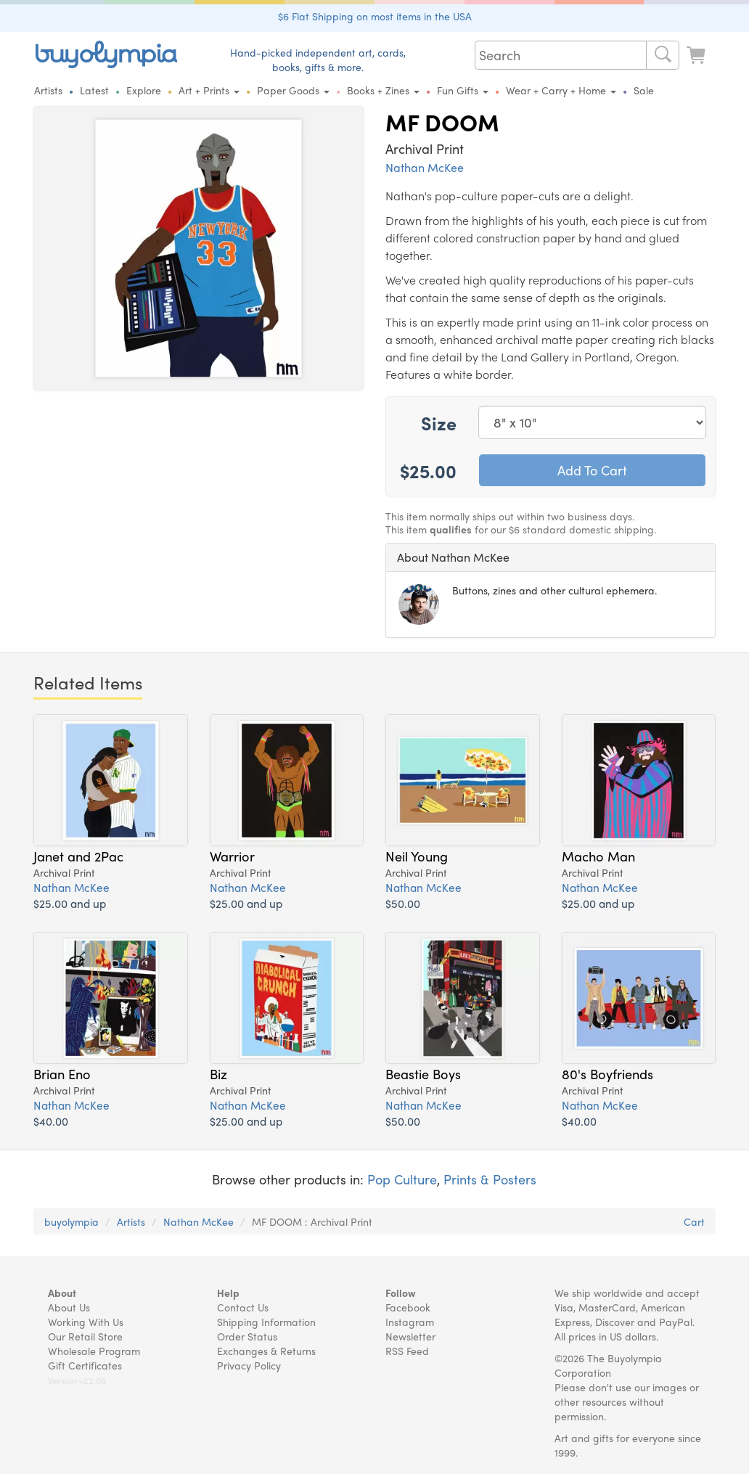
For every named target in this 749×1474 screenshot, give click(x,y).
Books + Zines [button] (383, 90)
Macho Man (598, 855)
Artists (48, 90)
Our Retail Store (85, 1336)
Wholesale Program (94, 1350)
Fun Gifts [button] (462, 90)
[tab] (550, 557)
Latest (94, 90)
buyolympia (71, 1221)
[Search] (662, 55)
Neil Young (416, 855)
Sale (644, 90)
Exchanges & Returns (266, 1350)
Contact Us (243, 1307)
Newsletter (410, 1336)
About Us (69, 1307)
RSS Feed (407, 1350)
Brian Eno (62, 1073)
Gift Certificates (85, 1365)
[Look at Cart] (697, 53)
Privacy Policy (249, 1365)
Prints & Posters (489, 1179)
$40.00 (50, 1121)
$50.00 (402, 903)
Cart (694, 1221)
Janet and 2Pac (78, 855)
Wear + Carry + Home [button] (561, 90)
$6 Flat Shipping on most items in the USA (375, 16)
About (62, 1292)
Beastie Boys (423, 1073)
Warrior (232, 855)
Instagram (409, 1321)
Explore (143, 90)
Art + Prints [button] (209, 90)
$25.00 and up (69, 903)
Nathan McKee (424, 167)
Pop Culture (402, 1179)
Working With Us (85, 1321)
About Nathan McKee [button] (453, 557)
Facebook (407, 1307)
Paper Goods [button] (293, 90)
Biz (218, 1073)
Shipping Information (266, 1321)
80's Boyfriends (607, 1073)
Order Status (247, 1336)
